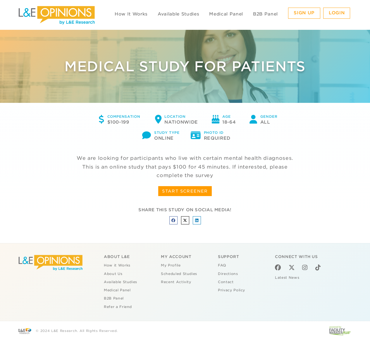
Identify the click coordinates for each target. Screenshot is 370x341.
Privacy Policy (231, 290)
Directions (228, 274)
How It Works (131, 14)
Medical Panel (226, 14)
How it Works (117, 265)
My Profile (171, 265)
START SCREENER (185, 191)
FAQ (222, 265)
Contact (226, 282)
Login (337, 12)
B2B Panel (265, 14)
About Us (113, 274)
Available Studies (178, 14)
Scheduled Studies (179, 274)
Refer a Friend (118, 307)
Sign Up (304, 12)
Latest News (287, 278)
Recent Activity (176, 282)
